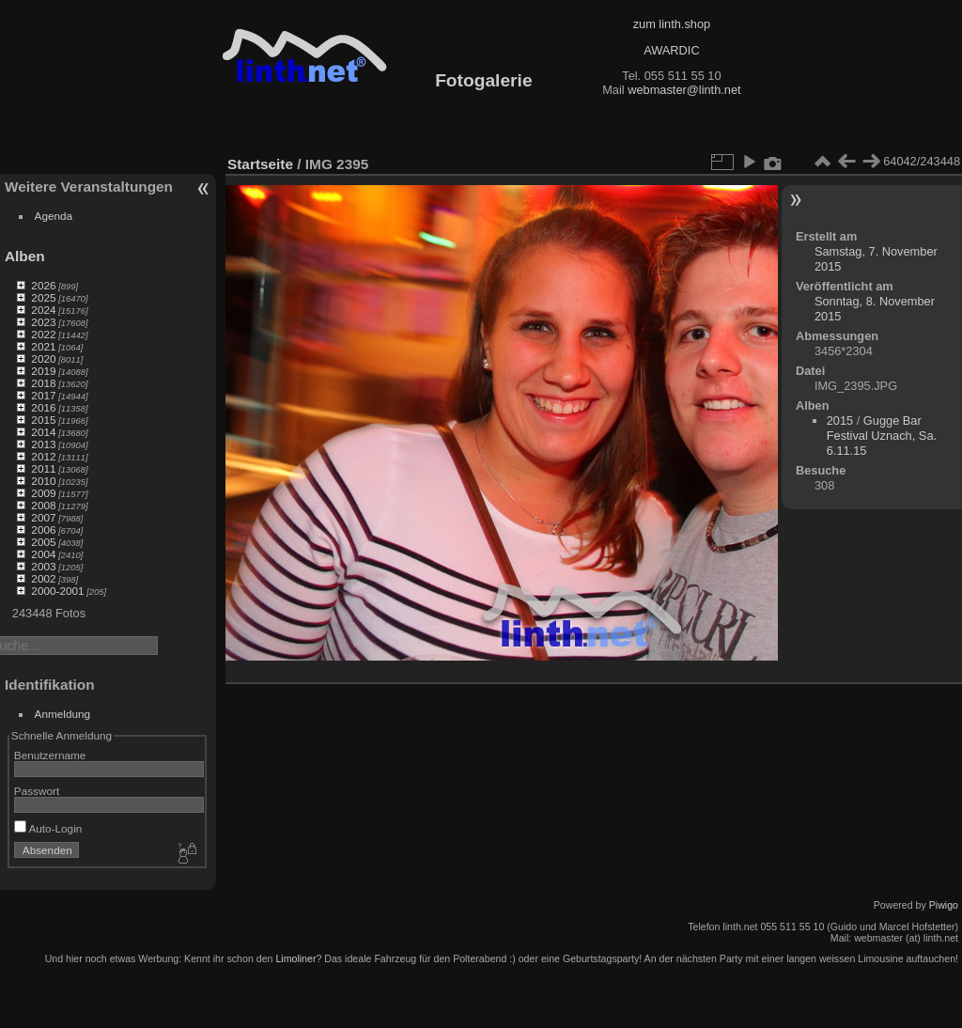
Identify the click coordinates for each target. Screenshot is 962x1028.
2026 (43, 285)
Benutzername (50, 755)
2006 (43, 529)
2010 (43, 481)
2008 (43, 505)
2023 (43, 322)
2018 (43, 383)
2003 (43, 566)
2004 (43, 554)
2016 (43, 407)
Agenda (54, 216)
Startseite (260, 164)
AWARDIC (671, 50)
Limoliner (295, 958)
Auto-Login (48, 828)
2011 (43, 468)
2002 (43, 578)
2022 (43, 334)
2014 (43, 432)
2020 (43, 358)
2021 (43, 346)
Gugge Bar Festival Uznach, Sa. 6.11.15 (882, 435)
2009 (43, 493)
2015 (43, 419)
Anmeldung (63, 714)
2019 (43, 371)
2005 (43, 542)
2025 (43, 297)
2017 (43, 395)
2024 (43, 310)
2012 (43, 456)
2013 (43, 444)
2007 (43, 517)
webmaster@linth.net (684, 90)
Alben (25, 256)
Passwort (36, 791)
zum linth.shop (672, 24)
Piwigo (943, 905)
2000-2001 (57, 590)
